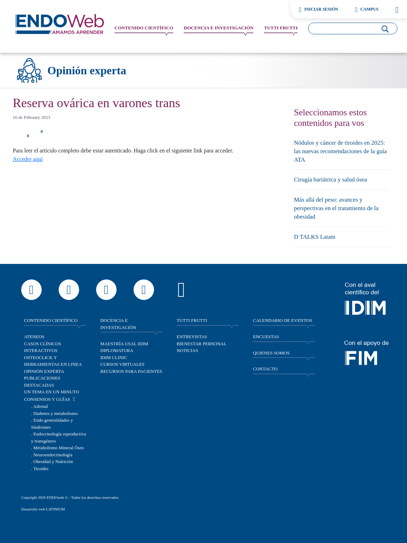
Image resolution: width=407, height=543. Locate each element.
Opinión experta (44, 371)
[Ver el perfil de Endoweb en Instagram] (69, 289)
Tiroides (40, 468)
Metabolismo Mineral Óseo (59, 447)
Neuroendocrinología (53, 454)
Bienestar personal (201, 343)
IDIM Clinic (113, 357)
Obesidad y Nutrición (53, 461)
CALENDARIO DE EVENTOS (282, 320)
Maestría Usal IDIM (124, 343)
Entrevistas (192, 336)
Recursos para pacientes (131, 371)
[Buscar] (385, 28)
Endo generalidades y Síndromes (52, 423)
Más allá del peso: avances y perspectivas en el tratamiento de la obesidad (336, 208)
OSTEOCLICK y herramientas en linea (53, 361)
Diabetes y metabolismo (56, 413)
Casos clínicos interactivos (42, 347)
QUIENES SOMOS (271, 353)
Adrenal (40, 406)
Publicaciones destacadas (42, 381)
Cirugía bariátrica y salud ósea (330, 179)
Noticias (187, 350)
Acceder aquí (28, 159)
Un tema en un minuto (51, 391)
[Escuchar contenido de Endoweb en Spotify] (181, 289)
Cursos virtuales (122, 364)
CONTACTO (265, 368)
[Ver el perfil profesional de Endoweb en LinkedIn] (144, 289)
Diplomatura (116, 350)
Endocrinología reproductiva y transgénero (58, 437)
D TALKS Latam (314, 236)
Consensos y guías (47, 399)
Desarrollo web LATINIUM (43, 509)
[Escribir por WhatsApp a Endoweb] (31, 289)
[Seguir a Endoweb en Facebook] (106, 289)
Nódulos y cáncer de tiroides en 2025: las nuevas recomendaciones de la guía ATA (340, 151)
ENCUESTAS (266, 336)
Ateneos (34, 336)
